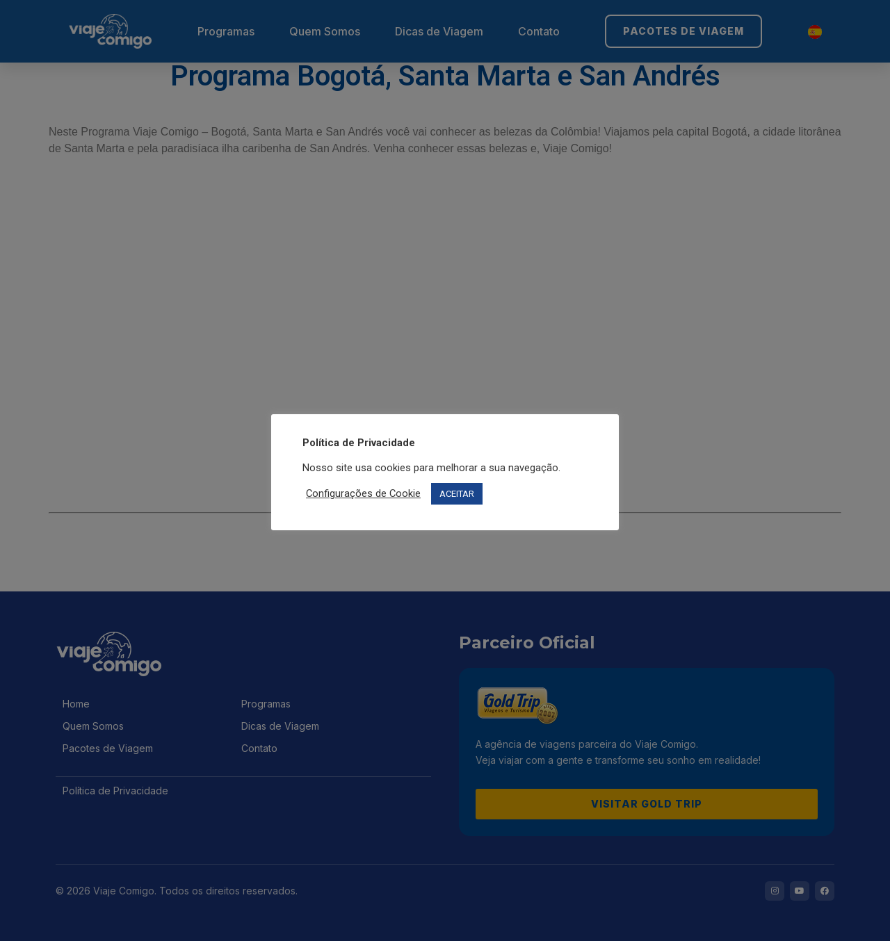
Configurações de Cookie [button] (363, 493)
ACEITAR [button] (456, 494)
